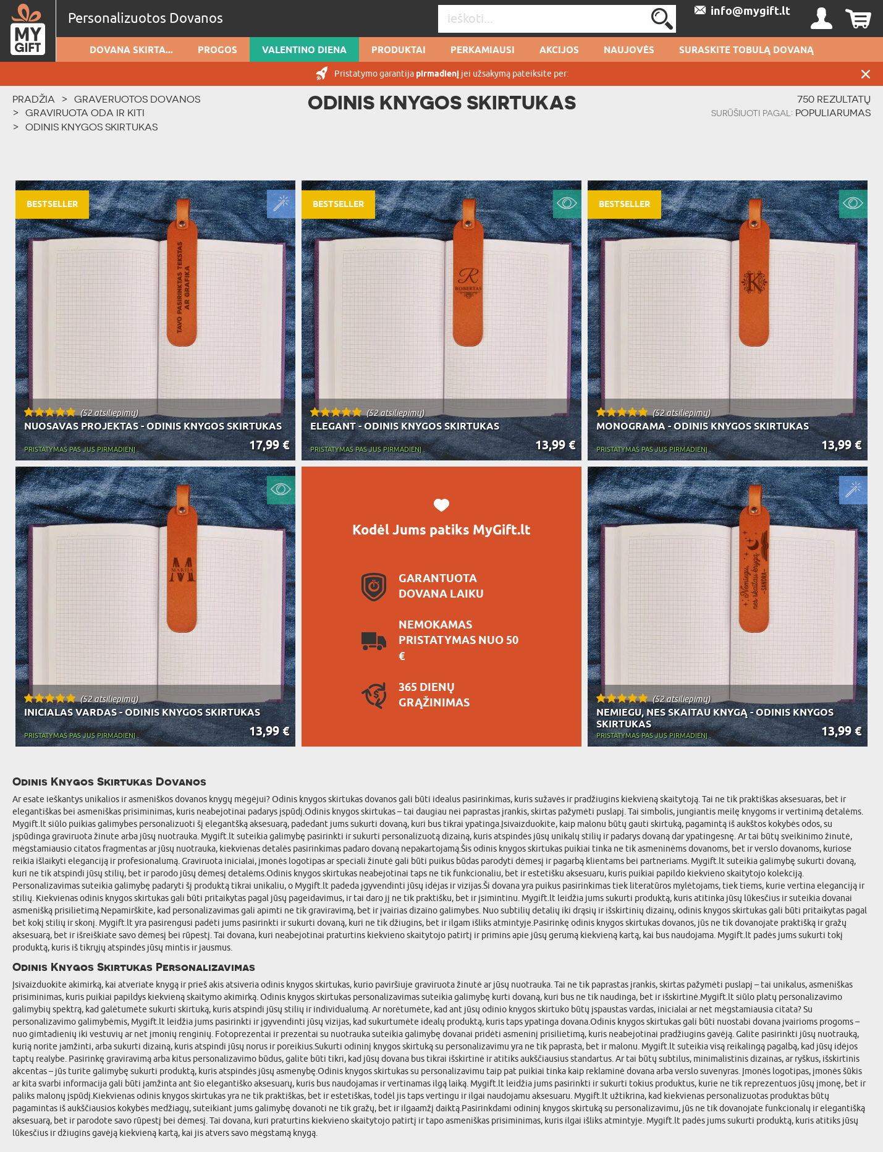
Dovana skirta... (131, 50)
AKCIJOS (559, 50)
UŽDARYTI (866, 74)
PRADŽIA (33, 98)
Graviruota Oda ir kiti (85, 112)
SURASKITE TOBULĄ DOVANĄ (746, 50)
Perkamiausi (482, 50)
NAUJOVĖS (629, 50)
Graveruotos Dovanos (137, 98)
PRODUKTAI (398, 50)
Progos (217, 50)
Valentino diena (304, 50)
